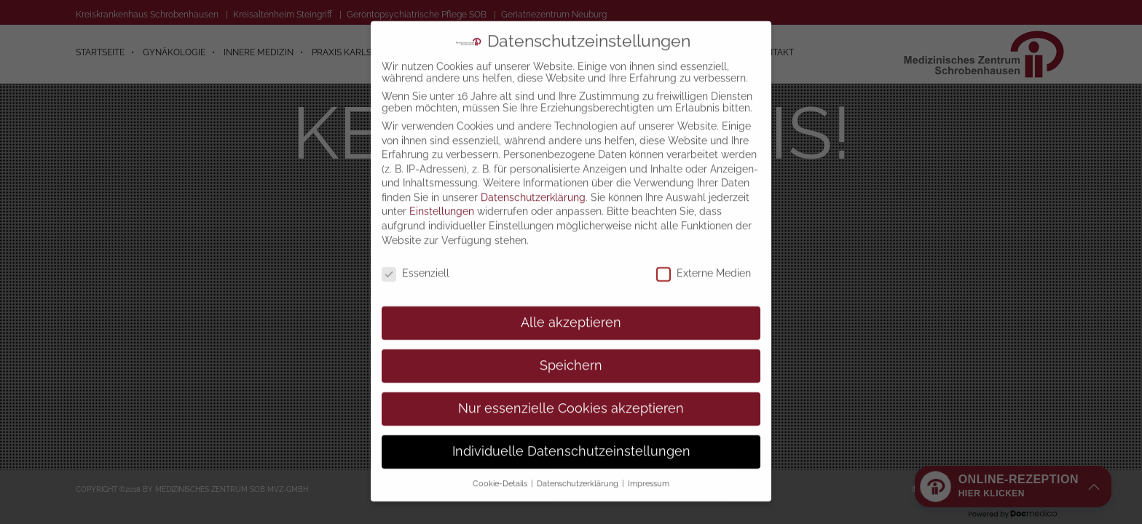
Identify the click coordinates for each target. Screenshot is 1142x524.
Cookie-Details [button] (501, 465)
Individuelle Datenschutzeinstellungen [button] (571, 433)
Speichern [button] (571, 347)
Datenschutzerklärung (533, 179)
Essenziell (415, 254)
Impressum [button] (648, 465)
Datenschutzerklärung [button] (579, 465)
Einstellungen (441, 193)
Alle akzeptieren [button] (571, 304)
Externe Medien (703, 254)
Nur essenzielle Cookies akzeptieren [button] (571, 390)
